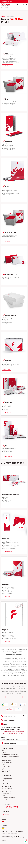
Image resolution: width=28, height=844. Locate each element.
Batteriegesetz (6, 799)
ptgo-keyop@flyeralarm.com (9, 739)
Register (5, 630)
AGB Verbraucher (6, 786)
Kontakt (4, 752)
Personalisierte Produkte (10, 494)
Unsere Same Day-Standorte (9, 754)
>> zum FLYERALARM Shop (6, 1)
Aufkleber (8, 360)
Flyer (6, 99)
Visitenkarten (9, 54)
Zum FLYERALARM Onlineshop (14, 697)
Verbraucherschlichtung (8, 797)
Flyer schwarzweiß (11, 232)
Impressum (5, 771)
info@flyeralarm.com (18, 735)
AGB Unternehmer (7, 788)
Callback (4, 751)
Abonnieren (6, 814)
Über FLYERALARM (7, 762)
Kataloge (5, 585)
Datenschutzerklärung (8, 792)
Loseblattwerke (10, 315)
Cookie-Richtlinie (6, 793)
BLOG (3, 807)
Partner (4, 768)
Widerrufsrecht (6, 790)
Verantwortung (6, 770)
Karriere (4, 764)
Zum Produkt (7, 108)
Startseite (3, 16)
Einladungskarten (11, 274)
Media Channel (6, 766)
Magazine (8, 446)
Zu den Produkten (8, 66)
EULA (3, 795)
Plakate (7, 186)
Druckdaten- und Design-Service (10, 756)
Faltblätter (9, 141)
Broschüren (9, 402)
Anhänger (5, 538)
